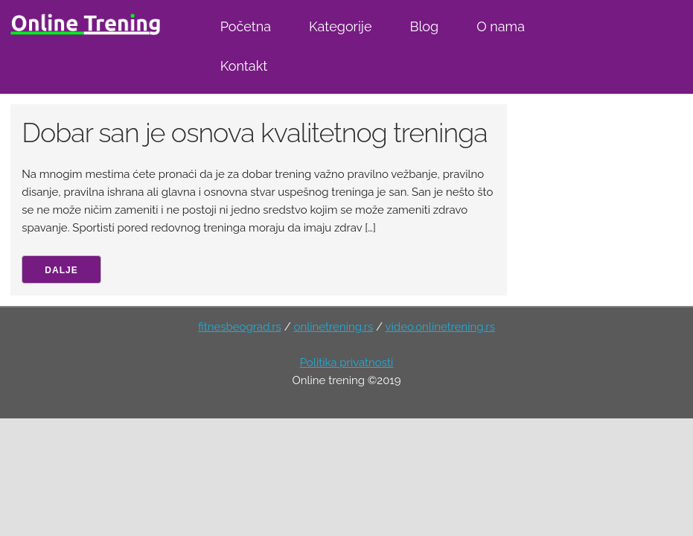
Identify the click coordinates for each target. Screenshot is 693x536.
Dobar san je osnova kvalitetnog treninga (254, 132)
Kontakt (244, 66)
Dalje (61, 270)
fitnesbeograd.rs (239, 327)
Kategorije (340, 26)
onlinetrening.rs (334, 327)
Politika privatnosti (347, 362)
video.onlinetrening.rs (440, 327)
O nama (500, 26)
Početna (245, 26)
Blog (423, 26)
